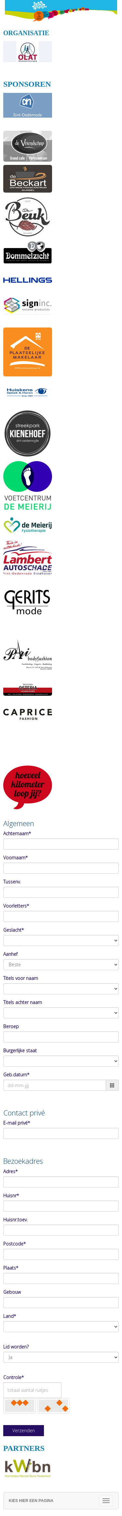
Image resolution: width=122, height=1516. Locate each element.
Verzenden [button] (23, 1430)
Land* (9, 1316)
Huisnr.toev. (15, 1220)
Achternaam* (17, 833)
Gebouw (12, 1292)
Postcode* (14, 1244)
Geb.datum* (16, 1074)
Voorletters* (16, 906)
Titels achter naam (22, 1002)
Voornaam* (15, 857)
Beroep (11, 1026)
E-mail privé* (16, 1123)
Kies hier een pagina (31, 1500)
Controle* (13, 1377)
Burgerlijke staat (20, 1050)
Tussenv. (12, 882)
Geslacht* (13, 930)
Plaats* (10, 1268)
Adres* (10, 1171)
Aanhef (10, 954)
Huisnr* (11, 1195)
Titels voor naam (20, 978)
